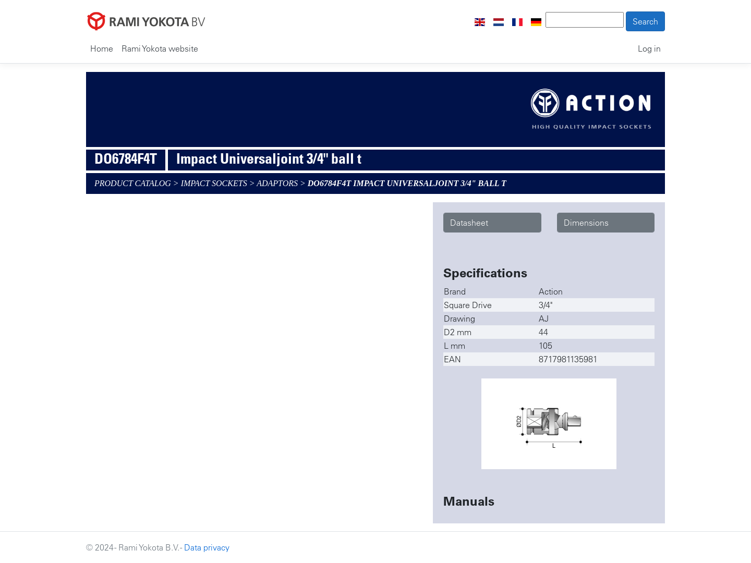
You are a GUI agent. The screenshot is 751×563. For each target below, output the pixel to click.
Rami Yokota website (160, 48)
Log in (649, 48)
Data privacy (206, 547)
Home (101, 48)
